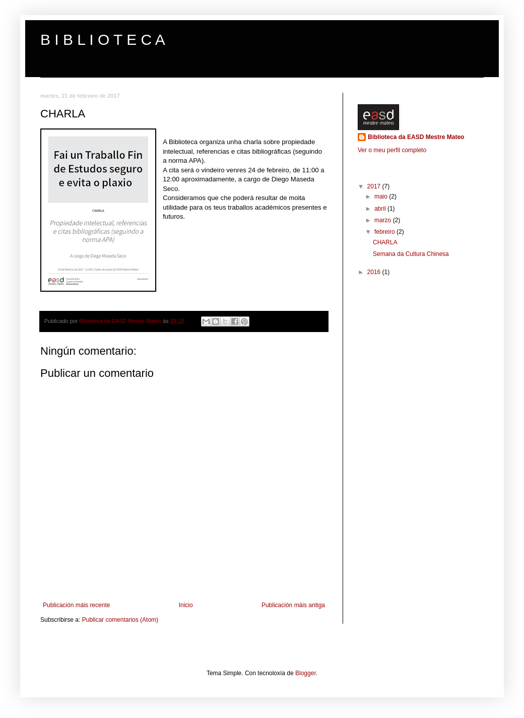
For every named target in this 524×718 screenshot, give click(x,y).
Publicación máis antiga (293, 605)
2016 (374, 272)
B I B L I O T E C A (102, 39)
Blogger (305, 673)
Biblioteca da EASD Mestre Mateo (416, 137)
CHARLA (385, 242)
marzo (383, 220)
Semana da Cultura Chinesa (411, 253)
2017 (374, 186)
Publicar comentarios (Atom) (120, 619)
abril (380, 208)
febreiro (385, 231)
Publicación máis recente (76, 605)
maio (381, 196)
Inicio (186, 605)
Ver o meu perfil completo (392, 150)
